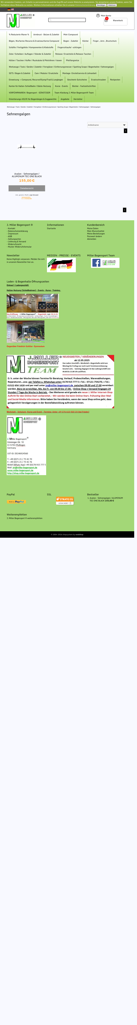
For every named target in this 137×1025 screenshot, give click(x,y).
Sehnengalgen (95, 107)
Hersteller (78, 99)
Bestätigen (101, 5)
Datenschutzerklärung (85, 5)
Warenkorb (118, 20)
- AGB (9, 236)
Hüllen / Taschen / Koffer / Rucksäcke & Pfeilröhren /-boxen (35, 60)
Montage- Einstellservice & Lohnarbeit (79, 73)
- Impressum (12, 233)
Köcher (85, 40)
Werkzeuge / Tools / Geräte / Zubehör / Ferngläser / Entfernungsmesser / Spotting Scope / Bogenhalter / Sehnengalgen (61, 66)
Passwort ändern (94, 236)
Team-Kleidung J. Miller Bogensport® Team (74, 92)
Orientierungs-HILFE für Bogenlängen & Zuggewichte (32, 99)
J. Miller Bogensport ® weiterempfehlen (24, 518)
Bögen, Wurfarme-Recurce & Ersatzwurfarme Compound (34, 40)
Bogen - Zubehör (70, 40)
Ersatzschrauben (98, 79)
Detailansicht (26, 188)
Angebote (65, 99)
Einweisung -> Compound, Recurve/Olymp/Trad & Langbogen (36, 79)
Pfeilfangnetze (72, 60)
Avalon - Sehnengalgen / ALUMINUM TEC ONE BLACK (27, 175)
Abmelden (91, 239)
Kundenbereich (95, 225)
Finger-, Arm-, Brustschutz (105, 40)
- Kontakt (11, 228)
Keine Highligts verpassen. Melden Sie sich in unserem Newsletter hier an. (26, 261)
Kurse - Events (61, 86)
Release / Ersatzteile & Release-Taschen (73, 53)
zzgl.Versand (33, 195)
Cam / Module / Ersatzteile (46, 73)
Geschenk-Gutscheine (77, 79)
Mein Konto (106, 15)
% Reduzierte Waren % (19, 34)
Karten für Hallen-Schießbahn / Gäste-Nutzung (30, 86)
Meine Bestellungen (96, 233)
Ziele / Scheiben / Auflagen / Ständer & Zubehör (30, 53)
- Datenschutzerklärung (17, 231)
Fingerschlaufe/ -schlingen (69, 47)
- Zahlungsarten (14, 239)
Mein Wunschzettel (95, 231)
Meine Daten (92, 228)
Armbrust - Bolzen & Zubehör (46, 34)
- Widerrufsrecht (14, 244)
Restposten (115, 79)
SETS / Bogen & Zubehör (19, 73)
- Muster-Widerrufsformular (19, 246)
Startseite (51, 228)
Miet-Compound (70, 34)
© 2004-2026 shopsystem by (67, 534)
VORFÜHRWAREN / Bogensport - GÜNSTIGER (29, 92)
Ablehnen (112, 5)
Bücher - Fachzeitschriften (84, 86)
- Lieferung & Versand (16, 241)
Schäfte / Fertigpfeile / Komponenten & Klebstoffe (31, 47)
